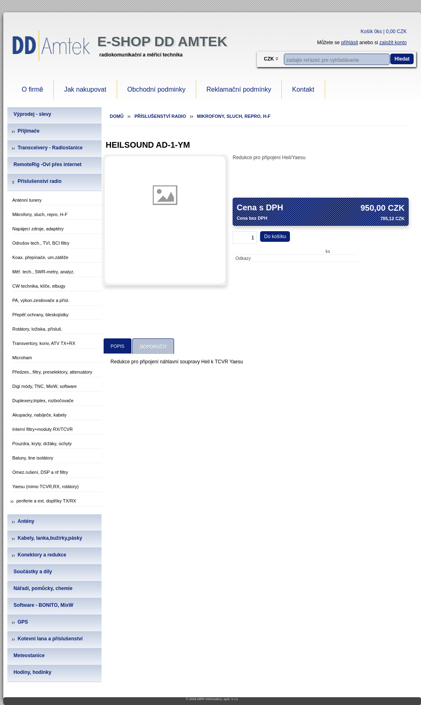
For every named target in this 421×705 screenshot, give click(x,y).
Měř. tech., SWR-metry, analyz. (43, 271)
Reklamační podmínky (238, 89)
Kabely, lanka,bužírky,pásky (50, 538)
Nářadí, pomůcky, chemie (43, 588)
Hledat (402, 59)
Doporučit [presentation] (153, 346)
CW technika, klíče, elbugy (39, 286)
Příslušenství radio (39, 181)
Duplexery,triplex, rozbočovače (43, 400)
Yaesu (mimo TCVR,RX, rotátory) (45, 486)
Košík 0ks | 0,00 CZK (384, 31)
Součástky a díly (33, 571)
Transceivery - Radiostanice (50, 148)
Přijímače (28, 131)
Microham (22, 357)
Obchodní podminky (156, 89)
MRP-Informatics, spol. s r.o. (217, 699)
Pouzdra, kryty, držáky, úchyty (42, 443)
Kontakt (303, 89)
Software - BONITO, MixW (43, 605)
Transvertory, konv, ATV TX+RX (43, 343)
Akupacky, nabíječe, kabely (39, 414)
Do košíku (275, 236)
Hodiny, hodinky (32, 672)
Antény (26, 521)
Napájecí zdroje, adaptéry (37, 228)
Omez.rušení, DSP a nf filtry (40, 472)
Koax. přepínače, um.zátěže (40, 257)
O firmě (32, 89)
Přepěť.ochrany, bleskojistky (40, 314)
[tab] (117, 346)
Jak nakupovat (85, 89)
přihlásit (349, 42)
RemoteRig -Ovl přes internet (47, 164)
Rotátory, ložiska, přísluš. (37, 329)
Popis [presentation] (117, 346)
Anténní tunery (27, 200)
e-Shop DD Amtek (162, 41)
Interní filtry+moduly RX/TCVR (42, 429)
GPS (23, 622)
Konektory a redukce (42, 555)
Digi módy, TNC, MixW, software (44, 386)
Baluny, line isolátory (32, 457)
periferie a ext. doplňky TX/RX (46, 500)
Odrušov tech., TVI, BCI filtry (40, 243)
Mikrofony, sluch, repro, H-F (40, 214)
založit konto (393, 42)
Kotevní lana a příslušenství (50, 639)
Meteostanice (29, 655)
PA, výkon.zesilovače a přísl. (40, 300)
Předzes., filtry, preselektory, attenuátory (52, 371)
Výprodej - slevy (32, 114)
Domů (117, 116)
